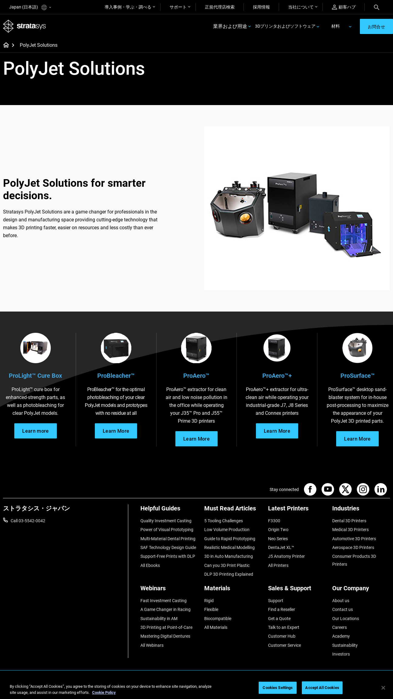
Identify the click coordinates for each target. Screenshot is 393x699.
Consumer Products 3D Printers (354, 560)
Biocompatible (217, 618)
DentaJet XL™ (281, 547)
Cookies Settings (278, 687)
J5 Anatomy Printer (286, 556)
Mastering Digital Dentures (165, 636)
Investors (341, 654)
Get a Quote (279, 618)
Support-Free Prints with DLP (167, 556)
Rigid (209, 600)
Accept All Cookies (322, 687)
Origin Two (278, 529)
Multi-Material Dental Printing (167, 538)
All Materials (215, 627)
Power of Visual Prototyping (166, 529)
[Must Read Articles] (233, 510)
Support (275, 600)
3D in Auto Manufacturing (228, 556)
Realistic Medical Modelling (229, 547)
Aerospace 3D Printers (353, 547)
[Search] (376, 7)
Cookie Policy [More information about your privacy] (104, 692)
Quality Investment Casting (165, 520)
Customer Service (284, 645)
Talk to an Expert (283, 627)
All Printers (278, 565)
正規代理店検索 (220, 7)
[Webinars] (169, 590)
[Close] (383, 687)
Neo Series (278, 538)
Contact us (342, 609)
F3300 (274, 520)
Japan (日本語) (30, 7)
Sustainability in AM (159, 618)
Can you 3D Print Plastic (227, 565)
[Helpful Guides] (169, 510)
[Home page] (4, 45)
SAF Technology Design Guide (168, 547)
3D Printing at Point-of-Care (166, 627)
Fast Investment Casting (163, 600)
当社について (301, 7)
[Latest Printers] (297, 510)
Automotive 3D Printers (354, 538)
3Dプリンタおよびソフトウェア (285, 26)
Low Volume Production (227, 529)
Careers (339, 627)
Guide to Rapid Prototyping (229, 538)
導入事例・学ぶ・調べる (128, 7)
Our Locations (345, 618)
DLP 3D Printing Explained (228, 574)
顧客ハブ (344, 7)
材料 (335, 26)
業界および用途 (230, 26)
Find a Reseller (281, 609)
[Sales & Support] (297, 590)
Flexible (211, 609)
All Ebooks (150, 565)
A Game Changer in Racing (165, 609)
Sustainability (345, 645)
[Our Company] (361, 590)
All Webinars (152, 645)
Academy (341, 636)
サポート (178, 7)
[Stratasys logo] (24, 26)
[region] (196, 688)
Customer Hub (281, 636)
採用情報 (261, 7)
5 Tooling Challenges (223, 520)
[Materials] (233, 590)
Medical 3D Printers (350, 529)
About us (340, 600)
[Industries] (361, 510)
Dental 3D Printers (349, 520)
